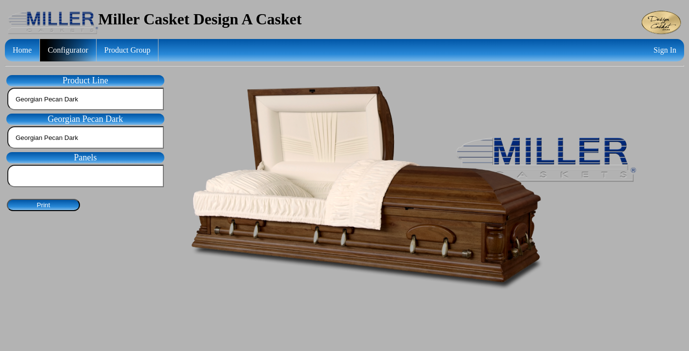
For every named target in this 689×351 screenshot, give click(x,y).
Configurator (68, 50)
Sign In (664, 50)
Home (22, 50)
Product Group (127, 50)
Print (43, 205)
